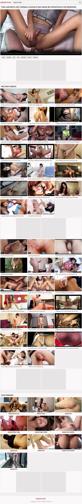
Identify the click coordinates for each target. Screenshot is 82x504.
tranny (29, 57)
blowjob (9, 57)
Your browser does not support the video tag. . (41, 32)
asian (3, 57)
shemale (23, 57)
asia (18, 57)
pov (14, 57)
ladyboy (35, 57)
